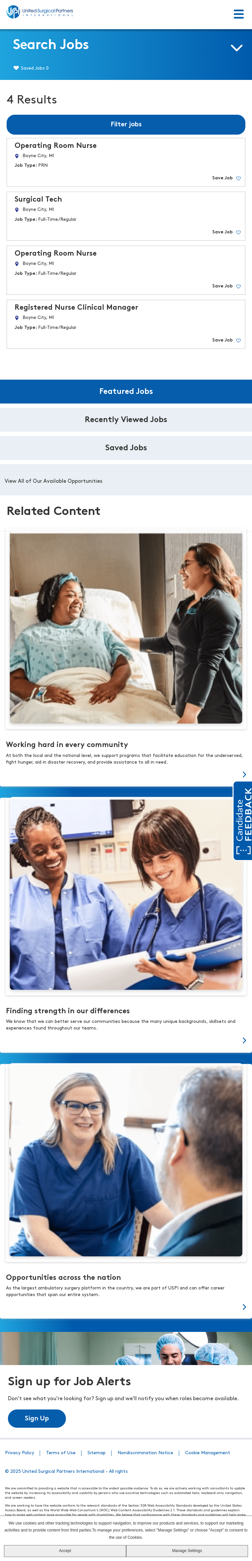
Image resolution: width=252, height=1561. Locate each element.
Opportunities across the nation (63, 1278)
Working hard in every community (67, 745)
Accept (65, 1550)
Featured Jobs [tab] (126, 392)
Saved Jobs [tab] (126, 448)
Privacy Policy (19, 1453)
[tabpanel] (126, 479)
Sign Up (37, 1418)
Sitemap (96, 1453)
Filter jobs (126, 124)
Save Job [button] (222, 178)
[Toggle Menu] (238, 14)
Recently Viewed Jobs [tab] (126, 420)
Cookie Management (207, 1453)
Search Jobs (51, 45)
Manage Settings (187, 1550)
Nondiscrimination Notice (145, 1453)
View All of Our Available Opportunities (53, 481)
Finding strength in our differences (68, 1011)
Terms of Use (61, 1453)
